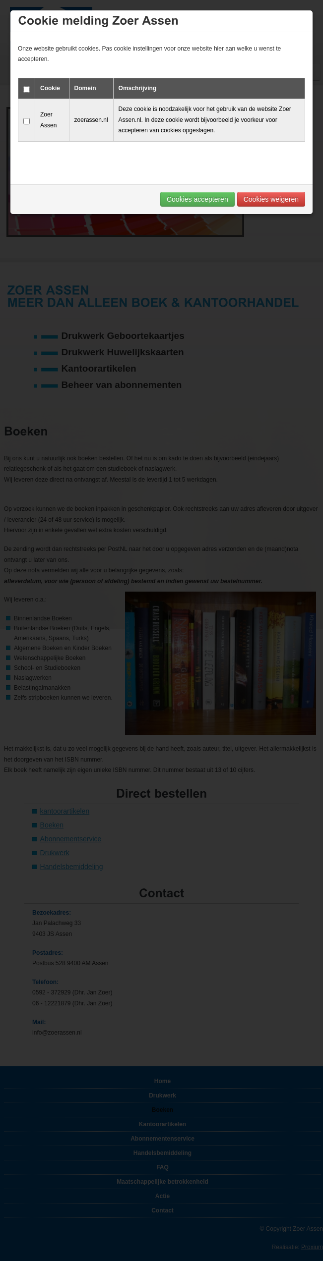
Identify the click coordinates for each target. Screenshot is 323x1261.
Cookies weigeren (271, 199)
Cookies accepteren (197, 199)
